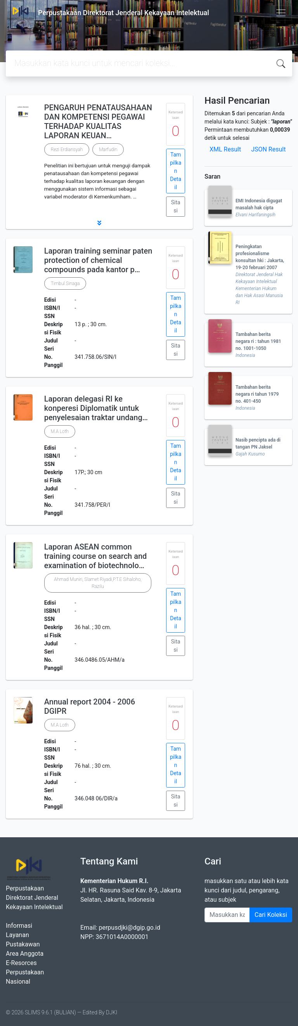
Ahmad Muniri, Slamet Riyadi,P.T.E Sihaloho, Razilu (97, 583)
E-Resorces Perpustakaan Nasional (25, 972)
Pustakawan (23, 944)
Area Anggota (24, 953)
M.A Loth (60, 431)
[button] (99, 223)
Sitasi (175, 206)
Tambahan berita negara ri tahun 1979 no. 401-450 (257, 394)
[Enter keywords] (227, 915)
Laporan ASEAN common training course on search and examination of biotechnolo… (95, 556)
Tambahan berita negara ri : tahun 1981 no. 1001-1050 (258, 341)
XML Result (225, 149)
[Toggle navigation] (281, 13)
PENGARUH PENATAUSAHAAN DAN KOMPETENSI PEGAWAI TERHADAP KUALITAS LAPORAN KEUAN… (98, 121)
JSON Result (268, 149)
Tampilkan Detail (175, 170)
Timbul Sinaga (65, 283)
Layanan (17, 935)
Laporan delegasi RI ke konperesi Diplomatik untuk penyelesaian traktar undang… (96, 408)
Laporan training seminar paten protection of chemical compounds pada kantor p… (98, 260)
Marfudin (108, 149)
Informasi (19, 925)
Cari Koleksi (271, 914)
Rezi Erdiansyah (67, 149)
